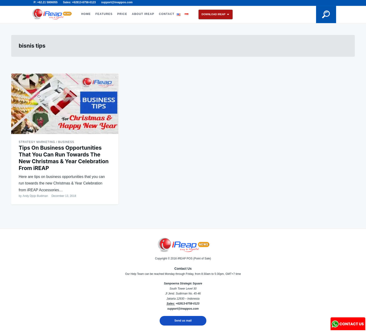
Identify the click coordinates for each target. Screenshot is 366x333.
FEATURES (104, 14)
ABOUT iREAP (143, 14)
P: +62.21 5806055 (45, 2)
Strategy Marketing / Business (46, 142)
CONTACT (166, 14)
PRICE (122, 14)
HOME (86, 14)
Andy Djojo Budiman (35, 196)
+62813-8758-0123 (187, 303)
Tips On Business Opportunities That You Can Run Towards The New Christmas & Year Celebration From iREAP (64, 158)
